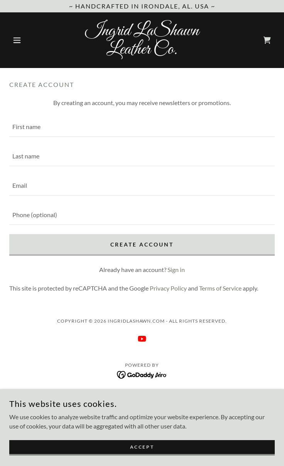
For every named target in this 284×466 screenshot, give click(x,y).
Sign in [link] (176, 269)
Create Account (142, 244)
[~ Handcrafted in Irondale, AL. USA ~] (142, 6)
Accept (142, 447)
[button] (29, 40)
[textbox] (142, 127)
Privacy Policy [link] (168, 288)
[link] (142, 40)
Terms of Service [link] (220, 288)
